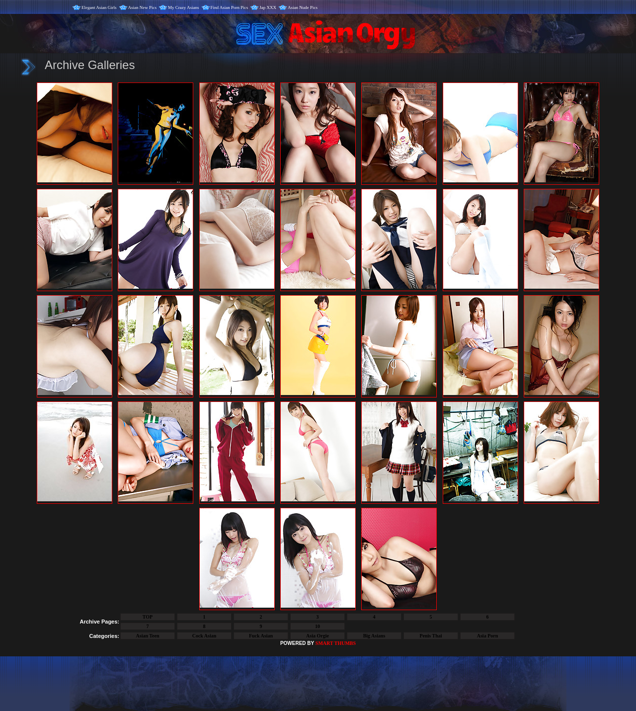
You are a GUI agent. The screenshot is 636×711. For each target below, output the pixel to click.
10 (317, 626)
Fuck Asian (261, 635)
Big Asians (374, 635)
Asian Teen (147, 635)
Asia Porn (487, 635)
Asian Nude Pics (303, 7)
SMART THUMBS (336, 643)
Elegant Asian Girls (99, 7)
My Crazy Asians (183, 7)
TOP (148, 617)
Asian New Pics (142, 7)
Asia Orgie (317, 635)
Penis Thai (430, 635)
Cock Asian (204, 635)
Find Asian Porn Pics (229, 7)
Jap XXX (267, 7)
